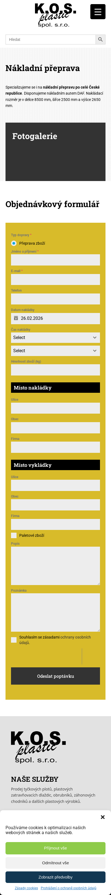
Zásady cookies (26, 888)
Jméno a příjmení (25, 251)
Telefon (16, 290)
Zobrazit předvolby (55, 877)
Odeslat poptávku (55, 676)
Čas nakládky (20, 330)
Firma (15, 439)
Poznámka (18, 590)
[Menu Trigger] (97, 11)
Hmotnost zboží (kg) (26, 361)
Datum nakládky (22, 310)
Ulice (14, 400)
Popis (15, 544)
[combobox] (55, 337)
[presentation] (46, 656)
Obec (14, 419)
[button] (102, 817)
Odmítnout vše (55, 862)
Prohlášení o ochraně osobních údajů (68, 888)
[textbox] (50, 337)
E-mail (17, 271)
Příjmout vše (55, 848)
